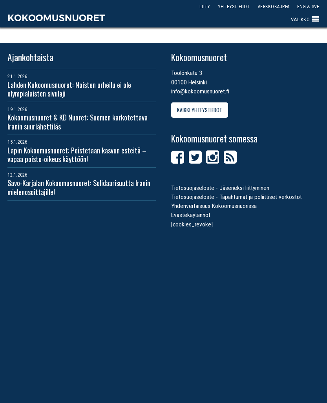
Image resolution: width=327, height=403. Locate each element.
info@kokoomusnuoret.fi (200, 91)
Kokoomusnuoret (56, 18)
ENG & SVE (308, 6)
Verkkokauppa (273, 6)
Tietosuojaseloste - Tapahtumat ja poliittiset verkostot (236, 197)
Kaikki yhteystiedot (199, 110)
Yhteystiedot (234, 6)
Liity (204, 6)
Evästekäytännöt (190, 215)
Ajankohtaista (30, 57)
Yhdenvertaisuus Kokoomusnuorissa (214, 206)
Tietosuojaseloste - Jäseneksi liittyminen (220, 187)
